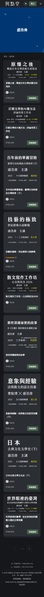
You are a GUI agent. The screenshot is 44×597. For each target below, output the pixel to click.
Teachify (22, 584)
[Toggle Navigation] (41, 4)
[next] (29, 548)
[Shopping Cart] (26, 4)
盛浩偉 (11, 56)
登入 (33, 4)
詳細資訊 (32, 98)
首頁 (5, 56)
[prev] (14, 548)
